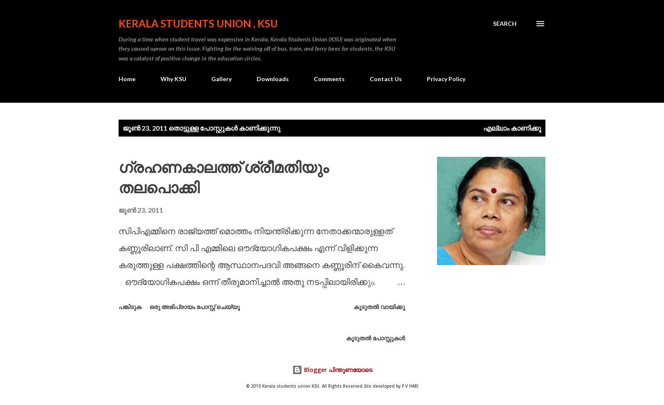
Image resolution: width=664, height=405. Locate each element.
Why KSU (173, 78)
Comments (329, 78)
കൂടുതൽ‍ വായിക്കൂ (379, 306)
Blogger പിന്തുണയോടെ (332, 370)
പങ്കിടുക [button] (130, 306)
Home (127, 78)
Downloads (273, 78)
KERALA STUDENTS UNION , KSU (198, 23)
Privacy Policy (446, 78)
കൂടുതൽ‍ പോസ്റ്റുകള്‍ (375, 338)
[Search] (505, 24)
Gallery (221, 78)
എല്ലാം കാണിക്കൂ (512, 128)
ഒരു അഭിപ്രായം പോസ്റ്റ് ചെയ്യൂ (194, 306)
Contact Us (386, 78)
